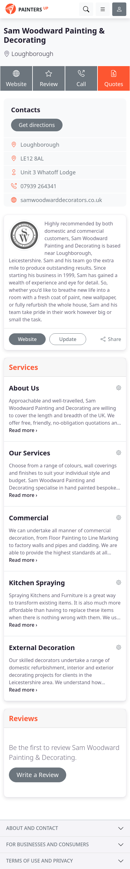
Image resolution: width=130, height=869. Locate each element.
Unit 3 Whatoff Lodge (48, 172)
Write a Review (38, 775)
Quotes (114, 78)
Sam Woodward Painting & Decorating (54, 35)
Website (16, 78)
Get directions (37, 125)
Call (81, 78)
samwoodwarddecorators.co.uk (61, 200)
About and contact (32, 828)
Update (67, 339)
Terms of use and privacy (39, 860)
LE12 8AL (32, 158)
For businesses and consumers (47, 844)
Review (49, 78)
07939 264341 (39, 186)
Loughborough (32, 54)
